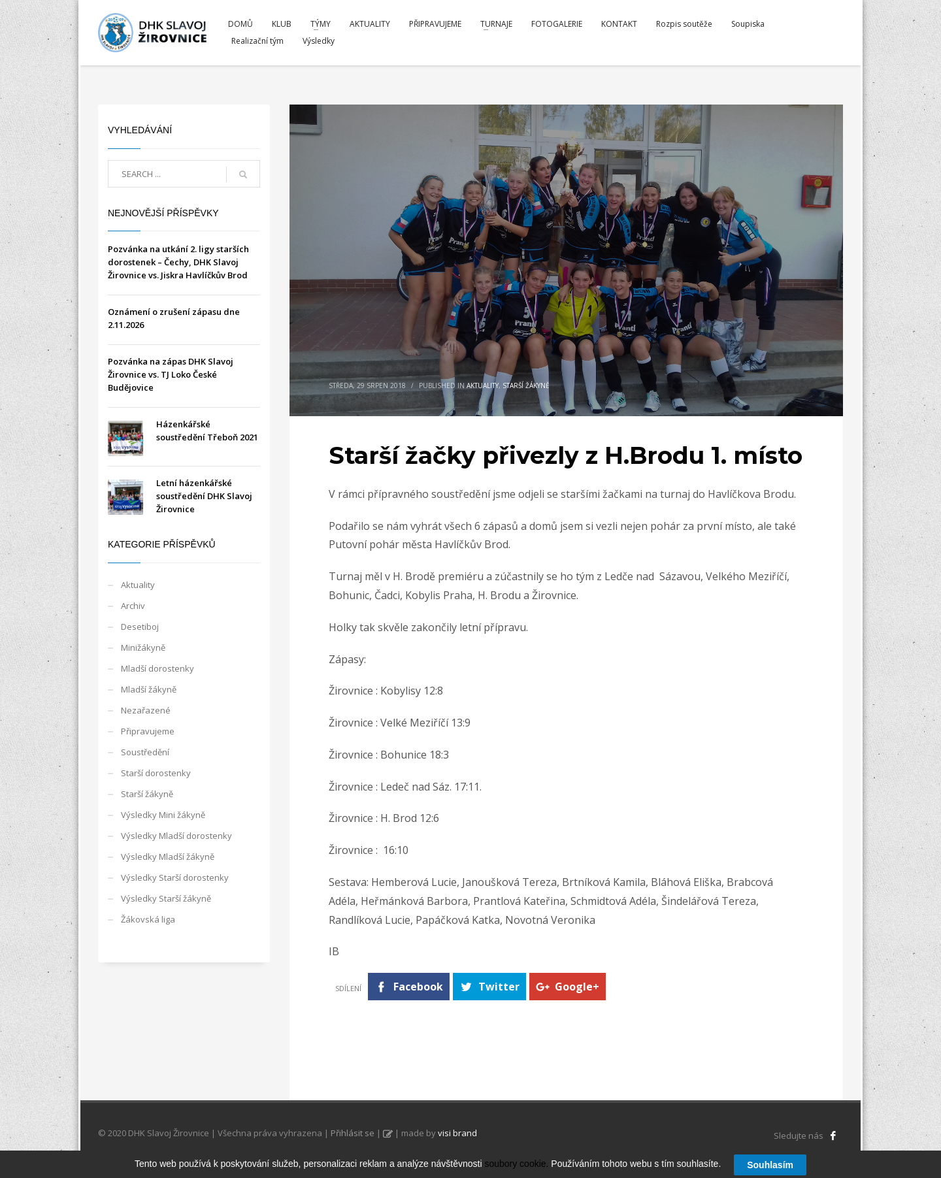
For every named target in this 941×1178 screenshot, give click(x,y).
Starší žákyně (526, 385)
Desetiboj (140, 626)
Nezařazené (146, 710)
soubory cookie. (516, 1167)
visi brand (457, 1133)
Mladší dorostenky (157, 668)
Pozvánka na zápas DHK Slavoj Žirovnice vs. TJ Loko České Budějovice (170, 374)
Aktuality (483, 385)
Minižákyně (143, 647)
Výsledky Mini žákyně (163, 815)
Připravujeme (147, 731)
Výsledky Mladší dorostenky (176, 836)
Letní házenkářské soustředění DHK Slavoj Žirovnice (204, 496)
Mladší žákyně (148, 689)
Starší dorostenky (156, 773)
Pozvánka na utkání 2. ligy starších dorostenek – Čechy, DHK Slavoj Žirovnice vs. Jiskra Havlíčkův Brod (178, 262)
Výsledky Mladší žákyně (167, 856)
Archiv (133, 606)
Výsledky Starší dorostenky (175, 877)
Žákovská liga (148, 919)
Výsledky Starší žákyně (166, 898)
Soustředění (145, 752)
